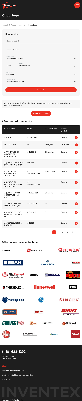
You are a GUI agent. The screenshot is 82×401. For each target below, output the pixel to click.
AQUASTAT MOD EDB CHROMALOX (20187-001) (13, 194)
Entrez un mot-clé (13, 41)
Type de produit (10, 79)
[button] (77, 5)
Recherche (41, 89)
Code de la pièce (13, 50)
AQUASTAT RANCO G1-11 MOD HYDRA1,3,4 (13, 204)
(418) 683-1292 (14, 351)
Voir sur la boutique (41, 113)
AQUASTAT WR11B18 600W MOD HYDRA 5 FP (13, 214)
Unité (20, 63)
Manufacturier (10, 56)
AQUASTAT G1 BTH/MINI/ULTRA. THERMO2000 (11, 173)
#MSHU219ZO (10, 137)
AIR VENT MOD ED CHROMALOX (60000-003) (11, 154)
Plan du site (7, 379)
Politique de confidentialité (13, 370)
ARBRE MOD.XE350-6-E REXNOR (13, 224)
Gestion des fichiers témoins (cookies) (17, 375)
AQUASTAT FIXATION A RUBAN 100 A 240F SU (13, 163)
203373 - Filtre (10, 144)
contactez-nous (50, 103)
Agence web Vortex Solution (12, 400)
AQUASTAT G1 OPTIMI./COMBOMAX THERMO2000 (13, 184)
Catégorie (9, 72)
